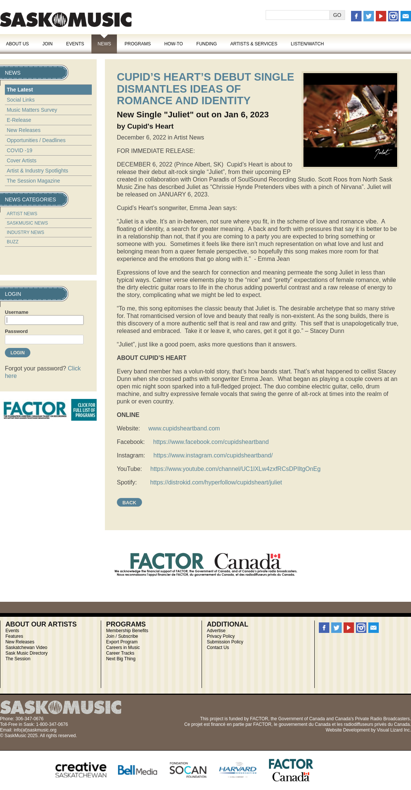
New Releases (23, 130)
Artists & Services (254, 43)
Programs (137, 43)
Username (16, 312)
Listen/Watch (307, 43)
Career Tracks (120, 653)
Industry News (25, 232)
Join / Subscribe (122, 636)
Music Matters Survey (32, 110)
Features (14, 636)
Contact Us (218, 647)
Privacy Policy (221, 636)
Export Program (121, 642)
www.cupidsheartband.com (184, 428)
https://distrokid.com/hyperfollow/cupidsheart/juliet (216, 482)
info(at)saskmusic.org (35, 730)
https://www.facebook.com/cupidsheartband (211, 442)
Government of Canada (301, 718)
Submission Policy (225, 642)
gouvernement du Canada (305, 724)
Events (75, 43)
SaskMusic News (27, 223)
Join (47, 43)
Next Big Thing (121, 658)
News (104, 43)
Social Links (21, 100)
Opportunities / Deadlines (36, 140)
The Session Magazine (33, 181)
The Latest (20, 90)
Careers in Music (123, 647)
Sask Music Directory (26, 653)
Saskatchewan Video (26, 647)
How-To (173, 43)
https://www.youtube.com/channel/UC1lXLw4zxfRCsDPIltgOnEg (235, 469)
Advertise (216, 630)
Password (16, 331)
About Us (17, 43)
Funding (206, 43)
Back (129, 502)
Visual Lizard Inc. (394, 730)
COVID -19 (19, 150)
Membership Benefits (127, 630)
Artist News (22, 213)
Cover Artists (21, 160)
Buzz (12, 241)
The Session (17, 658)
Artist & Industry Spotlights (37, 171)
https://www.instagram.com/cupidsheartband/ (213, 455)
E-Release (19, 120)
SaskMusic (66, 19)
